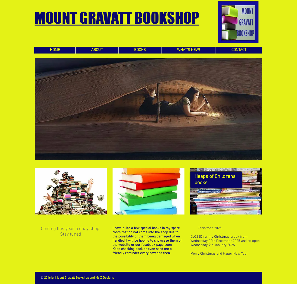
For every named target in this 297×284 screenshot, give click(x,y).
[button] (148, 109)
